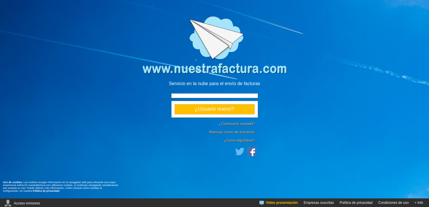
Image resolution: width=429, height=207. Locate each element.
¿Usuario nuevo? (214, 109)
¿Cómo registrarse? (239, 141)
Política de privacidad (46, 190)
